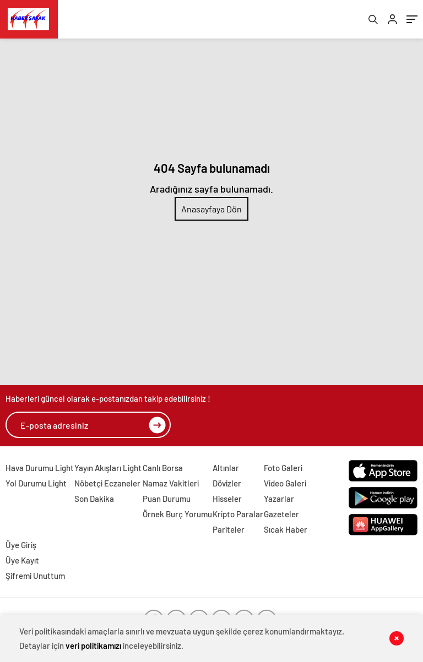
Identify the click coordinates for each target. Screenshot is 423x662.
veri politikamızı (93, 645)
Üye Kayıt (22, 560)
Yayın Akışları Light (108, 468)
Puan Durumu (167, 499)
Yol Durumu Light (36, 483)
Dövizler (227, 483)
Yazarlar (279, 499)
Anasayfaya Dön (211, 209)
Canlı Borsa (163, 468)
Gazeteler (281, 514)
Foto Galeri (283, 468)
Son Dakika (94, 499)
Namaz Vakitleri (171, 483)
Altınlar (226, 468)
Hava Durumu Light (40, 468)
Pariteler (229, 529)
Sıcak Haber (285, 529)
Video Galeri (285, 483)
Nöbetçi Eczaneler (107, 483)
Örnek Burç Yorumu (177, 514)
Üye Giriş (21, 545)
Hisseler (227, 499)
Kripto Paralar (238, 514)
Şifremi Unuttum (35, 576)
